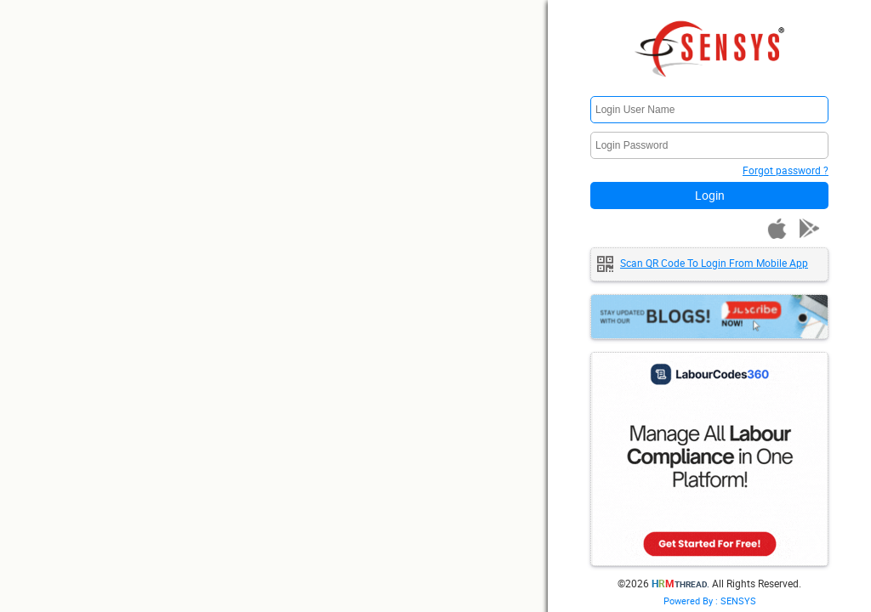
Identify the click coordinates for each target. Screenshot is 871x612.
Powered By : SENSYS (709, 600)
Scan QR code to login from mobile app (714, 262)
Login (710, 195)
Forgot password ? (785, 170)
